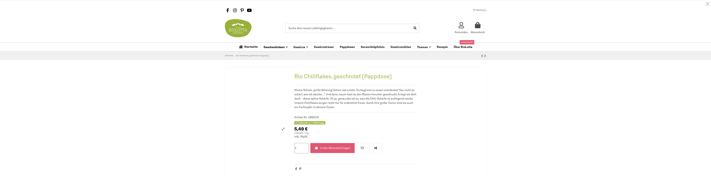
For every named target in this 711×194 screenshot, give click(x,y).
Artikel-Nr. (301, 117)
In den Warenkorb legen (333, 148)
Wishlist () (479, 10)
